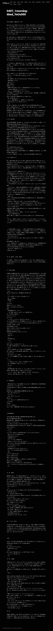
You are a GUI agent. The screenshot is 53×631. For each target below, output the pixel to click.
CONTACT (19, 4)
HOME (11, 2)
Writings (7, 628)
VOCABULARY (38, 2)
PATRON (14, 4)
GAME (33, 2)
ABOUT (14, 2)
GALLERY (26, 2)
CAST (30, 2)
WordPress (20, 628)
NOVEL (22, 2)
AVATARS (48, 2)
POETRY (43, 2)
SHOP (11, 4)
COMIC (18, 2)
